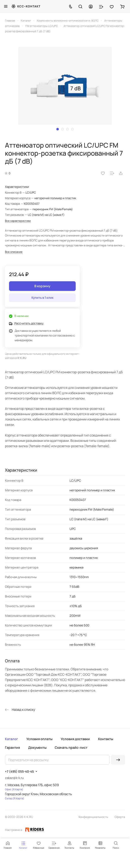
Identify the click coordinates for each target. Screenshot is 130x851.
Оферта (120, 817)
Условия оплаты (39, 739)
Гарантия (12, 747)
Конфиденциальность (93, 817)
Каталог (11, 739)
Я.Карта (17, 789)
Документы (37, 747)
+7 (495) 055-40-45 (19, 771)
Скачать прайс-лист (71, 747)
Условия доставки (75, 739)
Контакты (105, 739)
